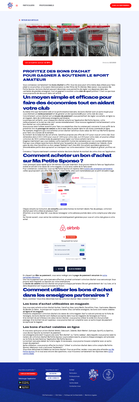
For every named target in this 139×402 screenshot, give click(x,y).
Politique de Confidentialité (73, 396)
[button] (16, 5)
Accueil (71, 371)
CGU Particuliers (47, 396)
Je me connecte (53, 379)
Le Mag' (71, 381)
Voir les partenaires (120, 5)
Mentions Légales (91, 396)
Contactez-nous (75, 387)
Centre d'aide (73, 384)
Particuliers (73, 374)
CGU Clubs (58, 396)
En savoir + (53, 375)
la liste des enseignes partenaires (98, 169)
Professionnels (74, 377)
